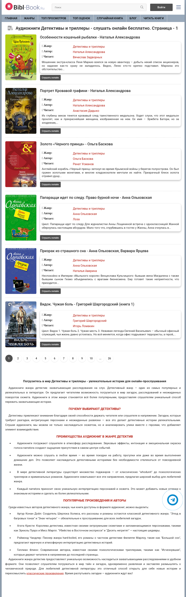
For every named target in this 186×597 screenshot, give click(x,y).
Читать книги (154, 18)
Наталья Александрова (89, 52)
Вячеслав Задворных (87, 57)
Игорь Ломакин (83, 326)
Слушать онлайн (50, 77)
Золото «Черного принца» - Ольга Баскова (76, 144)
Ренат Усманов (83, 164)
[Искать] (141, 7)
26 (109, 358)
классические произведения (45, 573)
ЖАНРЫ (29, 18)
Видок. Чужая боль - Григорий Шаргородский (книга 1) (87, 304)
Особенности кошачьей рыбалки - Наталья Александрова (90, 37)
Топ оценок (81, 18)
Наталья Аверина (85, 271)
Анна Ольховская (85, 214)
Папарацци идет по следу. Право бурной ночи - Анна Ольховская (96, 197)
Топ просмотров (53, 18)
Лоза (76, 219)
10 (91, 358)
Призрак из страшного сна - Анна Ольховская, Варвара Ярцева (94, 251)
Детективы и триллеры (89, 46)
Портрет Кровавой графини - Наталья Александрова (85, 91)
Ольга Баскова (83, 159)
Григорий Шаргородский (90, 321)
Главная (11, 18)
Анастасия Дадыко (86, 111)
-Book (29, 7)
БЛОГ (133, 18)
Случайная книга (110, 18)
